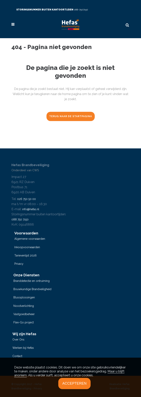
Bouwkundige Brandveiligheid (32, 289)
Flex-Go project (23, 322)
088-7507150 (81, 9)
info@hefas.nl (30, 209)
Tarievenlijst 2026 (25, 255)
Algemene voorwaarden (29, 238)
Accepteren (74, 383)
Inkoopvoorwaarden (27, 247)
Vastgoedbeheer (24, 314)
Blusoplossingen (24, 297)
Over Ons (18, 339)
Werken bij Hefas (23, 347)
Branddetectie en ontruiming (31, 280)
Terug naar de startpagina (70, 116)
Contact (17, 356)
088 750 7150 (20, 219)
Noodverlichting (23, 305)
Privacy (18, 263)
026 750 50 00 (26, 199)
